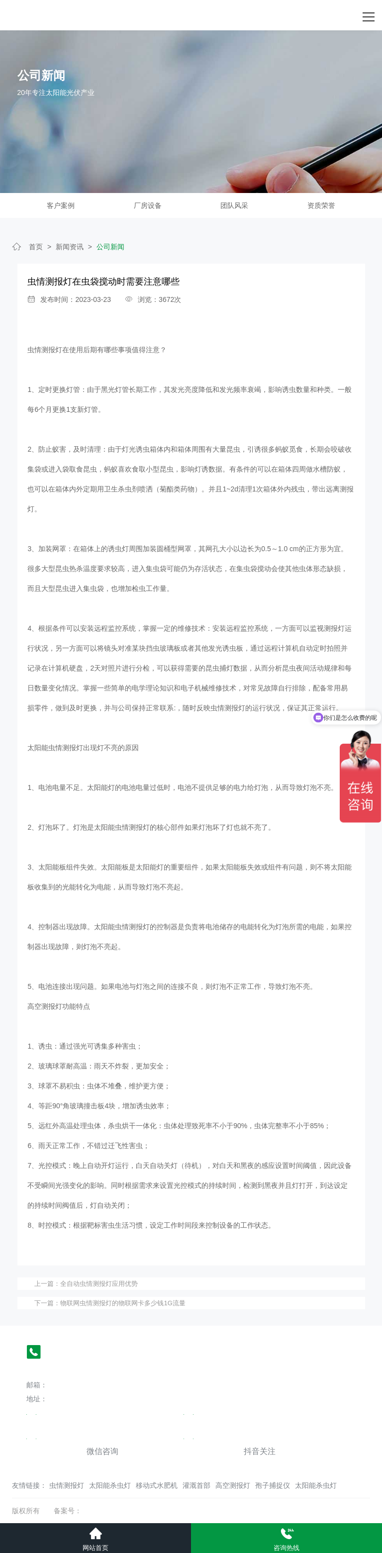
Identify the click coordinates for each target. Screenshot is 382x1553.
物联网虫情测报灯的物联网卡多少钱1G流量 (122, 1303)
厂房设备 (148, 205)
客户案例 (61, 205)
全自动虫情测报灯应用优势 (99, 1283)
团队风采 (234, 205)
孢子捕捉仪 (272, 1485)
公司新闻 (110, 247)
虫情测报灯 (66, 1485)
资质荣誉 (321, 205)
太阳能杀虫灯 (110, 1485)
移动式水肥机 (157, 1485)
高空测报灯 (232, 1485)
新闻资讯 (70, 247)
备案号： (68, 1511)
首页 (36, 247)
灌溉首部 (196, 1485)
